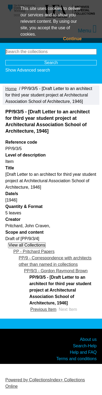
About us (88, 339)
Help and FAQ (83, 352)
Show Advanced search (27, 70)
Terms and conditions (76, 358)
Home (11, 88)
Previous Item (43, 309)
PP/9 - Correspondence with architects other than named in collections (55, 261)
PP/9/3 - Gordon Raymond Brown (56, 271)
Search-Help (85, 346)
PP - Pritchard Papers (33, 251)
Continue (72, 38)
